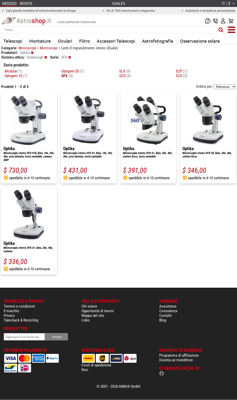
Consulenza (168, 311)
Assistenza (167, 306)
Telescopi (12, 41)
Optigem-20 (72, 71)
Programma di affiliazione (179, 355)
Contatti (165, 315)
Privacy (9, 315)
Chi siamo (89, 306)
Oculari (65, 41)
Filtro (84, 41)
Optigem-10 (16, 75)
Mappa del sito (92, 315)
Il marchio (11, 311)
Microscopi (28, 48)
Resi (84, 369)
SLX (124, 71)
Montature (40, 41)
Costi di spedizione (96, 365)
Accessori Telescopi (116, 41)
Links (85, 320)
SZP (181, 71)
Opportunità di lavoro (97, 311)
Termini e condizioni (19, 306)
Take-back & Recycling (21, 320)
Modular (13, 71)
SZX (181, 75)
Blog (162, 320)
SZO (125, 75)
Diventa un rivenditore (176, 360)
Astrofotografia (157, 41)
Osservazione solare (200, 41)
